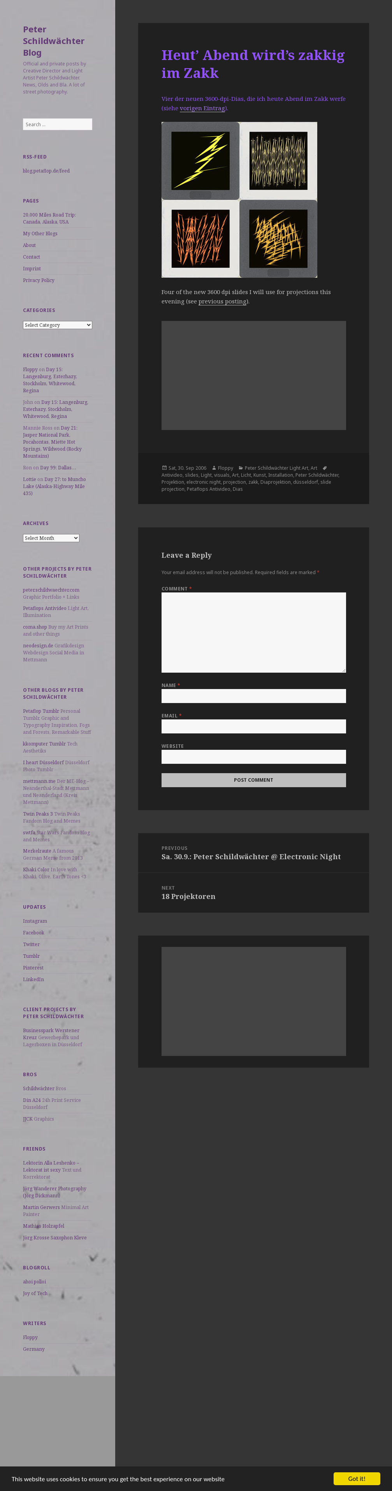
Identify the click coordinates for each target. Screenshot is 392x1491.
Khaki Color (36, 869)
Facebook (33, 932)
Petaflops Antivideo (45, 608)
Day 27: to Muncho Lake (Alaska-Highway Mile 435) (54, 486)
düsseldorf (305, 482)
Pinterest (33, 967)
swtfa (29, 832)
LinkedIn (33, 979)
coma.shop (35, 627)
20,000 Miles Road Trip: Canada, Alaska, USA (49, 218)
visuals (222, 475)
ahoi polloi (34, 1281)
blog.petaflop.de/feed (46, 170)
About (29, 245)
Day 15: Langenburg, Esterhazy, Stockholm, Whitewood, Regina (50, 380)
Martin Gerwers (41, 1207)
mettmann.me (39, 781)
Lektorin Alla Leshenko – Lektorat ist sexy (51, 1166)
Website (173, 746)
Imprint (32, 268)
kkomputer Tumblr (44, 743)
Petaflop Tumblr (41, 711)
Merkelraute (37, 851)
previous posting (222, 301)
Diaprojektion (275, 482)
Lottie (29, 479)
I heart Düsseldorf (43, 762)
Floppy (30, 369)
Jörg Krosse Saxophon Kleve (55, 1237)
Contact (31, 257)
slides (192, 475)
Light (206, 475)
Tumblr (31, 956)
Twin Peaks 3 (38, 814)
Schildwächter (38, 1088)
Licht (246, 475)
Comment (177, 588)
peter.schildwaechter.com (51, 590)
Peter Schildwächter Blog (53, 40)
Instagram (35, 921)
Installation (280, 475)
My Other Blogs (40, 233)
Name (171, 685)
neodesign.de (38, 645)
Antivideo (172, 475)
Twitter (31, 944)
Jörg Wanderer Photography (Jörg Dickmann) (54, 1192)
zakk (253, 482)
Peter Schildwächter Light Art (276, 468)
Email (172, 715)
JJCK (28, 1119)
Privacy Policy (38, 280)
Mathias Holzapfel (43, 1226)
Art (314, 468)
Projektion (173, 482)
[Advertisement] (57, 1424)
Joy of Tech (35, 1293)
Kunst (259, 475)
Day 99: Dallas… (58, 467)
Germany (34, 1349)
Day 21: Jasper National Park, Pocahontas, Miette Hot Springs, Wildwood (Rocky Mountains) (52, 442)
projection (234, 482)
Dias (238, 489)
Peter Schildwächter (316, 475)
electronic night (203, 482)
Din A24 (32, 1100)
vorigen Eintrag (202, 108)
